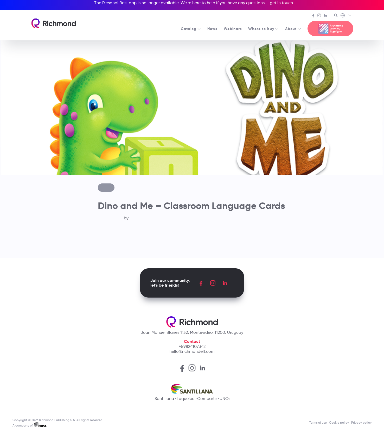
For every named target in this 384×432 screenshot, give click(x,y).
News (212, 28)
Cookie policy (339, 422)
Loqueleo (186, 398)
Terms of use (318, 422)
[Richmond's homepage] (53, 23)
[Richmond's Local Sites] (346, 16)
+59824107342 (192, 346)
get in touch (281, 2)
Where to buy (263, 28)
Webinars (233, 28)
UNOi (225, 398)
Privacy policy (361, 422)
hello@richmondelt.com (192, 351)
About (293, 28)
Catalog (191, 28)
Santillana (164, 398)
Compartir (207, 398)
